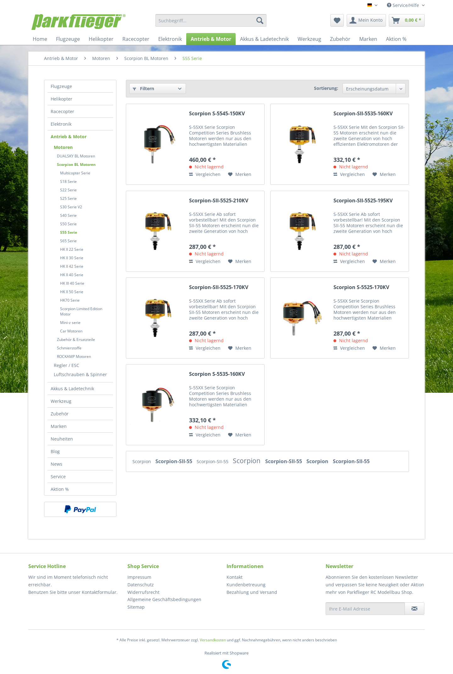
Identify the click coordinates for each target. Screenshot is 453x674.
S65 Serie (68, 241)
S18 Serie (68, 181)
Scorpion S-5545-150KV (217, 113)
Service (58, 476)
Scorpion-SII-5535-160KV (363, 113)
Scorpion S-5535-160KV (217, 374)
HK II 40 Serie (71, 274)
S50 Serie (68, 224)
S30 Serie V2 (71, 207)
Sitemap (136, 607)
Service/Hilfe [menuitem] (403, 5)
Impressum (139, 577)
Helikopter (61, 99)
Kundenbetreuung (246, 585)
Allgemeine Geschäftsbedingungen (164, 599)
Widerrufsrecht (143, 592)
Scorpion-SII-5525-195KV (363, 200)
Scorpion (142, 461)
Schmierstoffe (69, 348)
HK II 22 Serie (71, 249)
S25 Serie (68, 198)
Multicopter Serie (75, 173)
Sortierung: (326, 88)
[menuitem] (210, 20)
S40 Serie (68, 215)
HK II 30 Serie (71, 257)
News (56, 464)
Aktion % (60, 489)
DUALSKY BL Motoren (76, 156)
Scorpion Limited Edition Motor (81, 311)
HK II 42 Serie (71, 266)
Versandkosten (213, 640)
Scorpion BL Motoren (76, 164)
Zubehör (60, 414)
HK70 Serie (70, 300)
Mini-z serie (70, 322)
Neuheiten (62, 439)
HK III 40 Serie (72, 283)
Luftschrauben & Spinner (80, 374)
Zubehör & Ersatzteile (76, 339)
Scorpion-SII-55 (174, 461)
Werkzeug (61, 401)
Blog (55, 451)
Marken (59, 426)
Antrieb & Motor (69, 137)
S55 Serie (68, 232)
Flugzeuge (61, 86)
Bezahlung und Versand (251, 592)
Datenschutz (140, 585)
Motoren (63, 147)
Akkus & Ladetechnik (72, 389)
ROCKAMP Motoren (74, 356)
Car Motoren (71, 331)
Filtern (143, 88)
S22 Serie (68, 190)
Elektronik (61, 124)
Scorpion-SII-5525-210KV (218, 200)
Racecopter (62, 111)
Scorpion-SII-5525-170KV (218, 287)
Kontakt (234, 577)
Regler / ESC (66, 365)
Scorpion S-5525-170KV (361, 287)
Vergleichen (205, 174)
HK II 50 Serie (71, 291)
